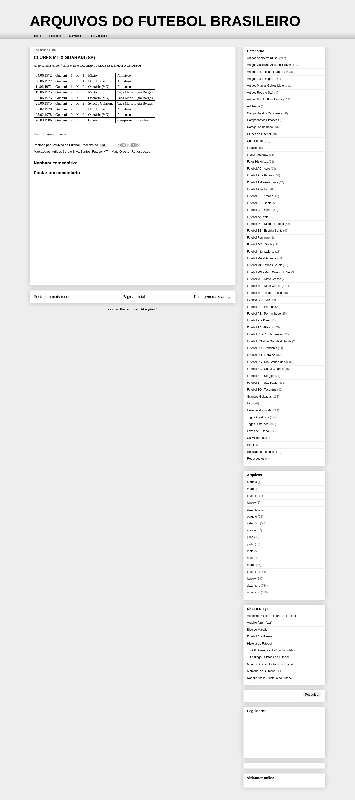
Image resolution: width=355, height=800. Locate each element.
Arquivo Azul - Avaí (259, 622)
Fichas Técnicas (257, 154)
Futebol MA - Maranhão (262, 258)
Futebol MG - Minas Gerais (264, 265)
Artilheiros (253, 106)
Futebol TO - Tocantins (262, 389)
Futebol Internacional (260, 251)
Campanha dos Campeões (264, 113)
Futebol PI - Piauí (258, 320)
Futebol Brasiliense (259, 636)
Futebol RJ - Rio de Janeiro (265, 334)
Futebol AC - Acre (258, 168)
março (251, 489)
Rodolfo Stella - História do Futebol (269, 678)
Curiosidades (255, 141)
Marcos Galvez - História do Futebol (270, 664)
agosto (251, 530)
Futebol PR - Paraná (260, 327)
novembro (253, 592)
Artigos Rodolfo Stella (261, 92)
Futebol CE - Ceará (259, 210)
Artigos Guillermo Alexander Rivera (270, 65)
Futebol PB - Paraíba (260, 307)
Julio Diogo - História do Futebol (268, 657)
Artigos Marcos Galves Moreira (267, 85)
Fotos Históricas (257, 161)
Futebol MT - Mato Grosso (264, 279)
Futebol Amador (257, 189)
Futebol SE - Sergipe (260, 376)
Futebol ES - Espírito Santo (264, 230)
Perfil (250, 444)
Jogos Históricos (258, 424)
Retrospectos (140, 151)
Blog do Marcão (257, 629)
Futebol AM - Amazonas (262, 182)
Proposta (55, 35)
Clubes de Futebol (259, 134)
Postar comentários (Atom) (139, 309)
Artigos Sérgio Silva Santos (71, 151)
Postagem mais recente (54, 297)
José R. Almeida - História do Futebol (271, 650)
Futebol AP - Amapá (260, 196)
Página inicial (134, 297)
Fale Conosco (98, 35)
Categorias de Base (260, 127)
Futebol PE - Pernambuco (264, 313)
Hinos (251, 403)
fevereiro (253, 496)
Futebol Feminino (258, 237)
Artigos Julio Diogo (259, 79)
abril (250, 558)
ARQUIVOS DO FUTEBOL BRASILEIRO (165, 21)
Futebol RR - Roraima (261, 355)
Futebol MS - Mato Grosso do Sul (269, 272)
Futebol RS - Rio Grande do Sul (267, 362)
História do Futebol (259, 643)
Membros (75, 35)
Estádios (252, 148)
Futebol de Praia (258, 217)
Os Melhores (255, 438)
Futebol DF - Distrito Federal (265, 224)
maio (250, 551)
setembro (253, 523)
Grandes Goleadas (259, 396)
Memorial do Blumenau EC (264, 671)
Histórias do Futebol (260, 410)
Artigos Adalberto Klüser (263, 58)
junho (250, 544)
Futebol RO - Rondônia (262, 348)
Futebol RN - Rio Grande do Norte (269, 341)
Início (37, 35)
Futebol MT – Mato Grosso (110, 151)
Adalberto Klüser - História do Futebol (271, 616)
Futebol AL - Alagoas (260, 175)
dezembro (253, 509)
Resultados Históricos (261, 452)
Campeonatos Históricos (263, 120)
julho (250, 537)
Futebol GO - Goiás (260, 244)
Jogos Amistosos (258, 417)
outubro (252, 482)
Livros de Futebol (258, 431)
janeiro (251, 502)
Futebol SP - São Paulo (262, 382)
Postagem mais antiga (212, 297)
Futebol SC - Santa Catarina (265, 369)
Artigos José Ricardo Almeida (266, 71)
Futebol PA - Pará (258, 299)
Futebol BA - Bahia (259, 203)
